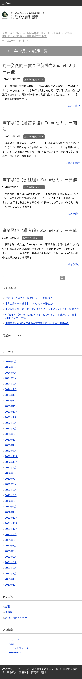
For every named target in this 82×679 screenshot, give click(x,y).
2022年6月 (11, 484)
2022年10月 (11, 462)
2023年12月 (11, 400)
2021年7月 (11, 545)
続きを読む (74, 105)
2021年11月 (11, 523)
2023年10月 (11, 412)
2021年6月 (11, 551)
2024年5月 (11, 378)
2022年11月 (11, 456)
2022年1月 (11, 512)
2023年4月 (11, 445)
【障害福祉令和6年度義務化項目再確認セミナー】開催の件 (37, 323)
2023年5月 (11, 439)
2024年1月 (11, 395)
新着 (7, 606)
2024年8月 (11, 367)
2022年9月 (11, 467)
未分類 (9, 612)
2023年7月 (11, 428)
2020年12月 (11, 584)
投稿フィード (16, 644)
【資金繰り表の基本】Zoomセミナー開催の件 (30, 303)
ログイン (14, 639)
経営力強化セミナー (33, 79)
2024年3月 (11, 384)
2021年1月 (11, 579)
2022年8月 (11, 473)
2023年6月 (11, 434)
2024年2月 (11, 389)
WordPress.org (17, 652)
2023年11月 (11, 406)
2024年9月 (11, 361)
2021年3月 (11, 568)
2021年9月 (11, 534)
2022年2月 (11, 506)
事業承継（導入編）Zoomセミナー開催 (39, 230)
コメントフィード (18, 648)
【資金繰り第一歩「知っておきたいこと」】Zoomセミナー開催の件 (42, 309)
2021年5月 (11, 557)
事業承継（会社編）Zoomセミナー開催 (39, 179)
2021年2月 (11, 573)
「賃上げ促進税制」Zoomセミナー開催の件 (28, 298)
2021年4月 (11, 562)
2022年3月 (11, 501)
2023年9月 (11, 417)
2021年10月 (11, 529)
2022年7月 (11, 478)
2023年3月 (11, 451)
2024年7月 (11, 372)
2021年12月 (11, 517)
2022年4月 (11, 495)
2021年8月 (11, 540)
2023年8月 (11, 423)
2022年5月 (11, 490)
